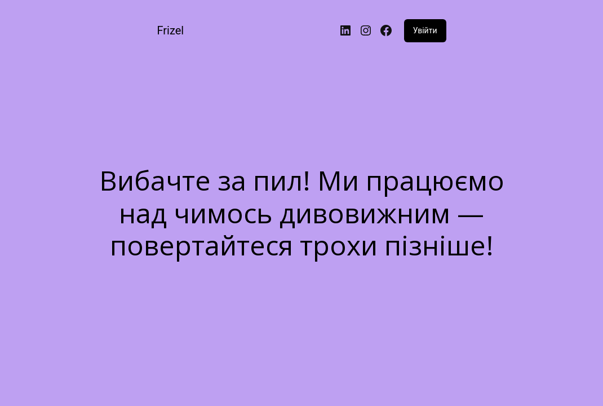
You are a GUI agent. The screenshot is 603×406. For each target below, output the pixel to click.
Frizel (170, 30)
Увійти (425, 30)
